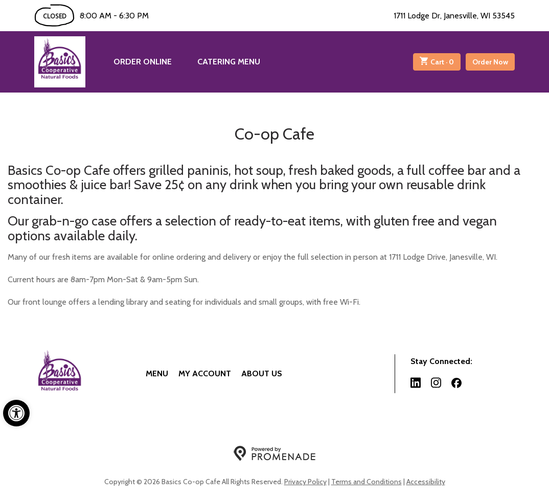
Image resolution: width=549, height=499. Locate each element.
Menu (157, 373)
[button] (16, 413)
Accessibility (425, 481)
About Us (261, 373)
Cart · (437, 62)
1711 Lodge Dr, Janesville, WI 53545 (454, 15)
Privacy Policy (305, 481)
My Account (204, 373)
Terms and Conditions (366, 481)
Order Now (490, 61)
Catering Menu (228, 61)
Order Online (142, 61)
